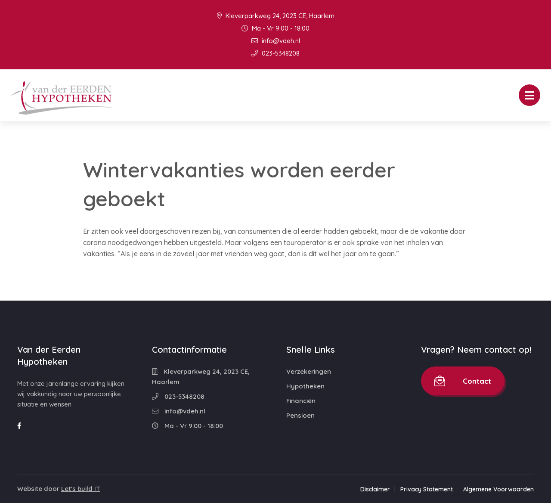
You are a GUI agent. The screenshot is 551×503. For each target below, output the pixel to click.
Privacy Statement (426, 489)
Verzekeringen (308, 371)
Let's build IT (80, 488)
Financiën (301, 401)
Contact (462, 381)
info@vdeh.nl (275, 41)
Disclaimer (375, 489)
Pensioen (300, 415)
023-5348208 (275, 53)
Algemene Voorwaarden (498, 489)
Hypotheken (305, 386)
